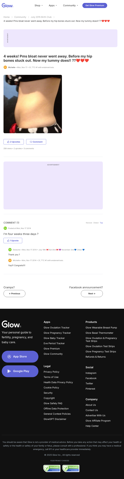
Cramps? (9, 287)
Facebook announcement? (86, 287)
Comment (36, 142)
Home (7, 17)
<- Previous (14, 293)
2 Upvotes (13, 142)
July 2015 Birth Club (41, 17)
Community (20, 17)
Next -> (91, 293)
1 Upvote (13, 240)
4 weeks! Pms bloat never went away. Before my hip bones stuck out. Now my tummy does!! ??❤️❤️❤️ (57, 21)
